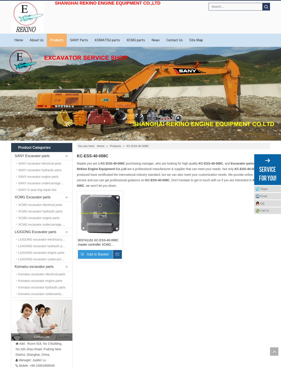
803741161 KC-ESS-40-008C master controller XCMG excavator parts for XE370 (98, 242)
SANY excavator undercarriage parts (43, 183)
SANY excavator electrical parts (39, 163)
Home (18, 40)
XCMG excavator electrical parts (40, 205)
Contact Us (174, 40)
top (274, 351)
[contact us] (41, 320)
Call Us (264, 210)
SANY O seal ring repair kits (37, 190)
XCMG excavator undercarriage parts (43, 224)
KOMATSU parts (107, 40)
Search (266, 6)
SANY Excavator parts (32, 156)
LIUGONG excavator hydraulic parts (42, 246)
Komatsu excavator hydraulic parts (41, 287)
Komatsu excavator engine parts (40, 281)
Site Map (196, 40)
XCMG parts (135, 40)
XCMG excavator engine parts (38, 218)
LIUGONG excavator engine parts (41, 252)
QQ (262, 203)
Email (263, 196)
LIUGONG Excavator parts (35, 232)
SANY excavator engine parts (38, 176)
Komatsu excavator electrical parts (41, 274)
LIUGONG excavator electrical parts (42, 239)
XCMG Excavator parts (33, 197)
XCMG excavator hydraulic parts (40, 211)
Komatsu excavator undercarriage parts (45, 294)
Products (56, 40)
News (155, 40)
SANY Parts (79, 40)
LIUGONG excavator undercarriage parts (45, 259)
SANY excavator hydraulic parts (39, 170)
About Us (36, 40)
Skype (264, 188)
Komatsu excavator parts (34, 266)
